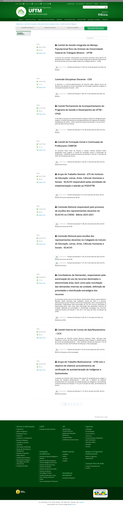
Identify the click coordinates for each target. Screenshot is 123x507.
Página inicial (19, 24)
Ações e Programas (21, 431)
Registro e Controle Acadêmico (46, 19)
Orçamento (21, 132)
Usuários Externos (68, 431)
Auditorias (19, 436)
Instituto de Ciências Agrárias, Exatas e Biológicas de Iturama (24, 57)
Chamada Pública (90, 442)
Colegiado (21, 99)
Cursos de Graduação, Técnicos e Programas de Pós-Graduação (95, 28)
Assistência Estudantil (69, 478)
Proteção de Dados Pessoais (47, 429)
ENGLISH (106, 12)
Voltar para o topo (101, 417)
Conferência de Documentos (71, 440)
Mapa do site (89, 3)
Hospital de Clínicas (30, 19)
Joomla (74, 504)
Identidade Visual (23, 116)
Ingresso (21, 19)
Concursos (89, 436)
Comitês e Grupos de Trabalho (23, 136)
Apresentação (66, 429)
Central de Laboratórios (21, 107)
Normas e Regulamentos (22, 94)
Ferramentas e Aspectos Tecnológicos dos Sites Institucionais (23, 462)
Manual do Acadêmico (73, 27)
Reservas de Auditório (50, 27)
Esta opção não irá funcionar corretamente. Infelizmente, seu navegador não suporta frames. (72, 219)
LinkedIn (65, 461)
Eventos (20, 150)
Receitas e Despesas (22, 440)
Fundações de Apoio (22, 466)
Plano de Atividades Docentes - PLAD (23, 172)
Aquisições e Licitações (94, 19)
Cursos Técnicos (90, 433)
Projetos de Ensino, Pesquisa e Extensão (23, 157)
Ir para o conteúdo (20, 3)
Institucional (19, 429)
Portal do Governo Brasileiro (12, 1)
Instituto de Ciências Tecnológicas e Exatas (22, 79)
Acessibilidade (70, 3)
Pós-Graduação (90, 431)
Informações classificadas (23, 447)
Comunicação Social (69, 19)
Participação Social (21, 433)
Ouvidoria (105, 19)
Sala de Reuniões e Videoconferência (23, 120)
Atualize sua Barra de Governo (32, 1)
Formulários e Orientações (22, 145)
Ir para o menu (29, 3)
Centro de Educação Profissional (21, 178)
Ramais (82, 502)
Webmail (96, 3)
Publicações (21, 153)
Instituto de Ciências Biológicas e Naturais (24, 49)
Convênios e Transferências (24, 438)
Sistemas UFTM (81, 19)
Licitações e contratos (22, 442)
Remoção (88, 444)
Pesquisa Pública (67, 437)
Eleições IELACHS (22, 161)
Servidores (19, 445)
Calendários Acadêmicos (27, 27)
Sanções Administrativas (23, 458)
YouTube (65, 458)
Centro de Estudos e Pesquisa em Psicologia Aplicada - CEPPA (23, 127)
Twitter (64, 456)
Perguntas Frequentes (22, 453)
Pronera (88, 446)
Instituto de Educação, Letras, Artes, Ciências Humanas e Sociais (42, 24)
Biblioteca (59, 19)
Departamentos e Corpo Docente (23, 112)
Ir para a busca (38, 3)
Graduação (89, 429)
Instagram (65, 454)
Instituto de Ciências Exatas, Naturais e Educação (23, 66)
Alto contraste (80, 3)
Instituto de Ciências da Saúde (23, 73)
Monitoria (21, 168)
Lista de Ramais (104, 3)
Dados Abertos (20, 455)
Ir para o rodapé (47, 3)
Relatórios (21, 165)
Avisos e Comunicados (22, 103)
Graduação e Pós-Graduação (23, 141)
